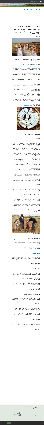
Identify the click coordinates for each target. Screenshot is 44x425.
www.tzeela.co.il (26, 105)
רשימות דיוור (35, 415)
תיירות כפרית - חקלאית (17, 414)
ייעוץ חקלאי (35, 407)
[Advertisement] (26, 17)
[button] (14, 420)
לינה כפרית (19, 415)
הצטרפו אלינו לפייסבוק (25, 64)
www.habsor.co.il (37, 333)
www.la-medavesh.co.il (24, 316)
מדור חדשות (19, 412)
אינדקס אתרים (35, 414)
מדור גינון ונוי (19, 413)
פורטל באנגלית (35, 408)
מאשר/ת (9, 423)
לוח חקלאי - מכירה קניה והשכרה (32, 413)
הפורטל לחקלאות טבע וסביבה (37, 1)
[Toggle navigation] (2, 1)
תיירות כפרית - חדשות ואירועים (31, 9)
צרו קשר (36, 409)
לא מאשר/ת (3, 423)
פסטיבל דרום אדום (27, 333)
